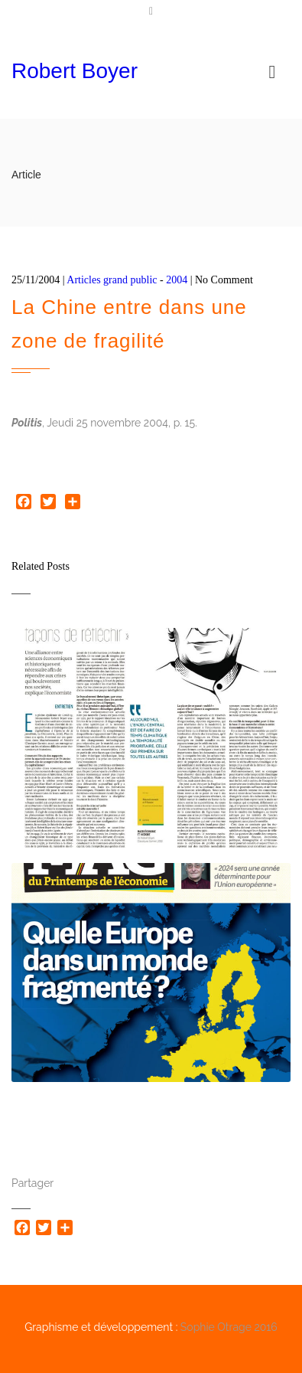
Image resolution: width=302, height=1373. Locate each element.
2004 (176, 280)
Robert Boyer (74, 71)
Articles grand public (112, 280)
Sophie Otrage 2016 (229, 1327)
